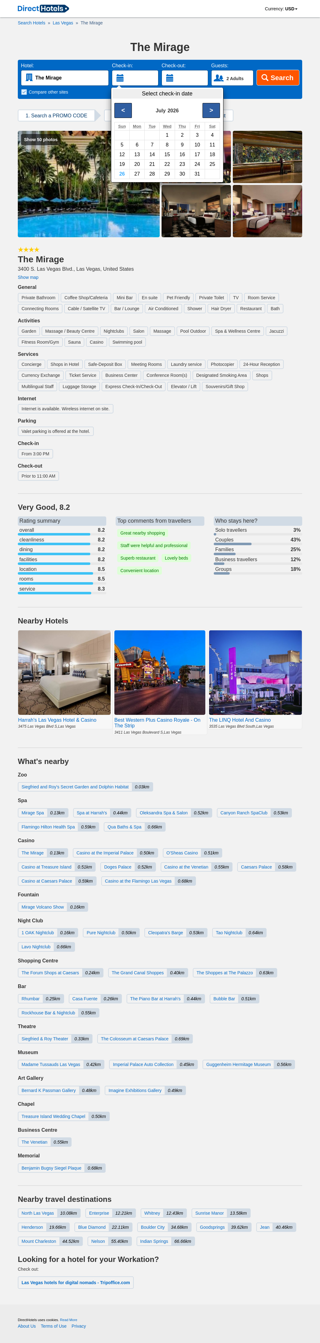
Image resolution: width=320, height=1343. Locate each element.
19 (122, 164)
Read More (68, 1320)
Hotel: (27, 65)
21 (152, 164)
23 (182, 164)
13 (137, 154)
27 (137, 174)
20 (137, 164)
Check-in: (122, 65)
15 (167, 154)
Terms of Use (54, 1326)
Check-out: (174, 65)
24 (197, 164)
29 (167, 174)
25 (212, 164)
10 (197, 144)
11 (212, 144)
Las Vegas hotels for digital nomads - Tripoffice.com (76, 1282)
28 (152, 174)
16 (182, 154)
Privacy (79, 1326)
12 (122, 154)
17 (197, 154)
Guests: (219, 65)
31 (197, 174)
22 (167, 164)
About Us (27, 1326)
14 (152, 154)
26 (122, 174)
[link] (43, 9)
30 (182, 174)
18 (212, 154)
